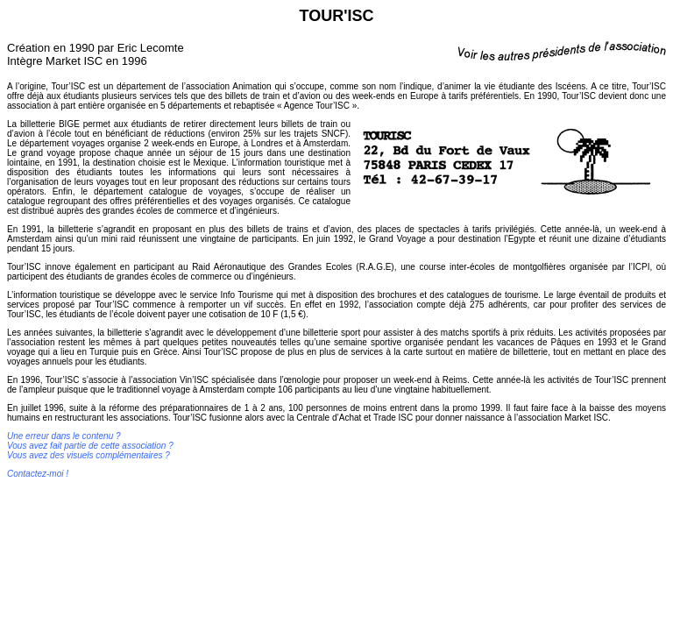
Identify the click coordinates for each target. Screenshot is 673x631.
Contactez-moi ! (37, 474)
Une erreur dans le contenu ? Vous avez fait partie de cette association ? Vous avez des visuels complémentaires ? (90, 445)
